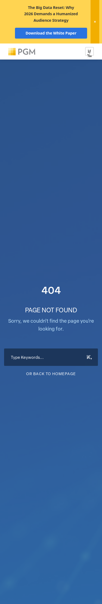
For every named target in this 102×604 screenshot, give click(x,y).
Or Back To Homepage (51, 373)
